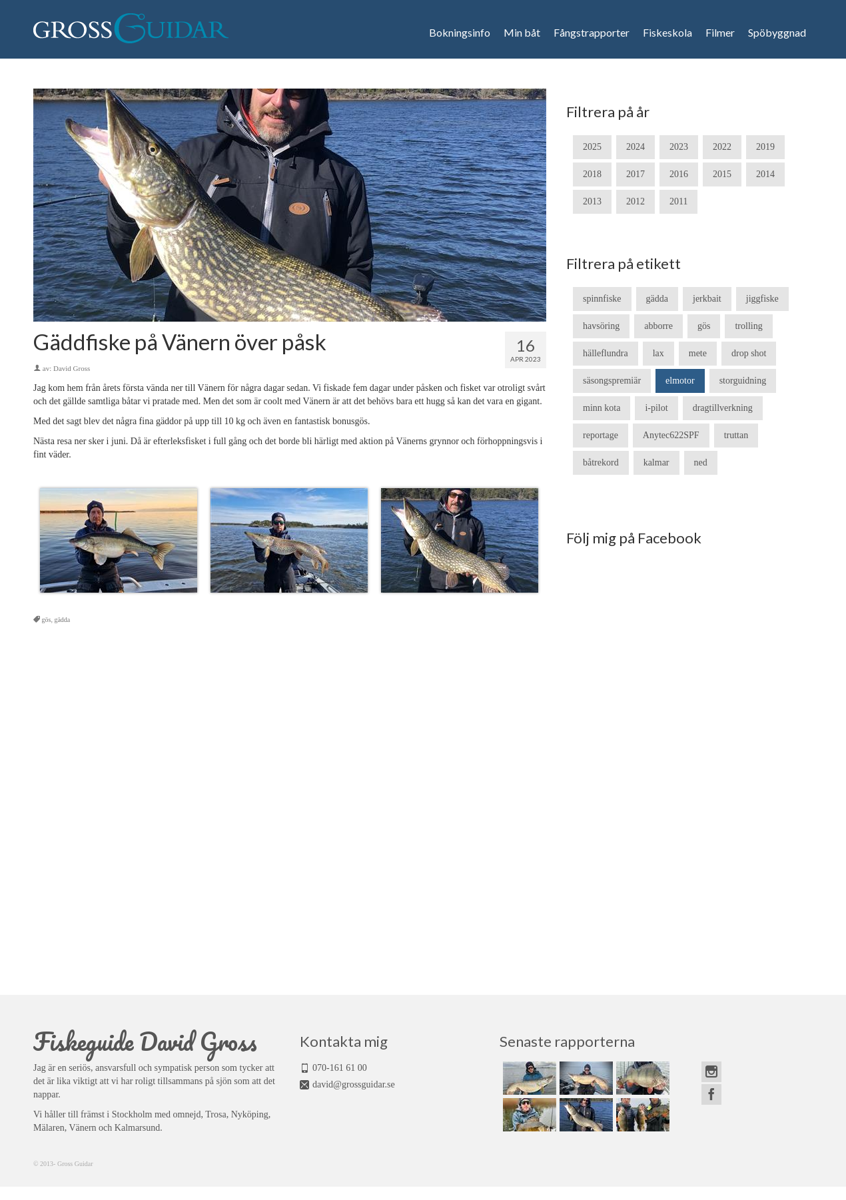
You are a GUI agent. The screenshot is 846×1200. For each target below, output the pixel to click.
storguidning (743, 381)
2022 (722, 147)
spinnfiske (602, 299)
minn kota (601, 408)
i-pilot (656, 408)
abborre (658, 326)
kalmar (656, 462)
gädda (62, 619)
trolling (748, 326)
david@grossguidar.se (353, 1084)
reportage (600, 435)
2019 (765, 147)
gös (46, 619)
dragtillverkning (723, 408)
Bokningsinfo (459, 33)
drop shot (749, 353)
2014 (765, 174)
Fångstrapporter (592, 33)
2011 (678, 201)
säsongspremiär (612, 381)
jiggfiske (762, 299)
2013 (592, 201)
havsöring (601, 326)
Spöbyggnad (777, 33)
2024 (635, 147)
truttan (736, 435)
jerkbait (707, 299)
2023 (678, 147)
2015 (722, 174)
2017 (635, 174)
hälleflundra (605, 353)
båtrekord (601, 462)
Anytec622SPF (671, 435)
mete (698, 353)
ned (700, 462)
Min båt (522, 33)
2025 (592, 147)
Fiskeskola (667, 33)
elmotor (680, 381)
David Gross (71, 368)
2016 (678, 174)
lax (658, 353)
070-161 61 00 (339, 1068)
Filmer (720, 33)
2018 (592, 174)
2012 (635, 201)
